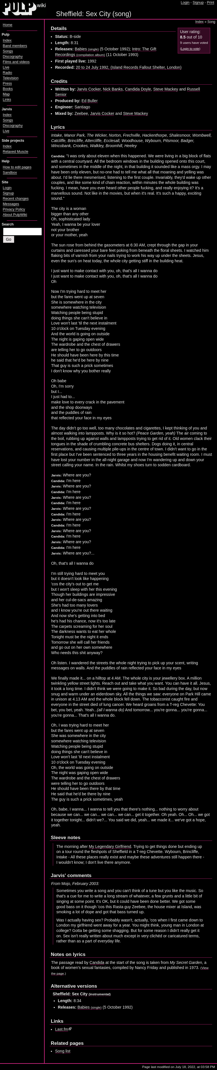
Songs (8, 51)
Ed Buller (90, 100)
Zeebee (81, 113)
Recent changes (16, 199)
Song (211, 22)
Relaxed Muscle (15, 152)
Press (7, 83)
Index (199, 22)
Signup (198, 3)
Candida (97, 962)
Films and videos (16, 62)
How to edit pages (17, 167)
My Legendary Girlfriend (110, 846)
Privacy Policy (14, 209)
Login (185, 3)
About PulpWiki (15, 215)
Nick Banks (113, 89)
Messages (11, 204)
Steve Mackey (165, 89)
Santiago (82, 107)
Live (6, 67)
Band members (15, 46)
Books (8, 89)
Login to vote (190, 48)
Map (6, 94)
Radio (7, 73)
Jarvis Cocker (89, 89)
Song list (62, 1051)
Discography (13, 57)
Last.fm (61, 1029)
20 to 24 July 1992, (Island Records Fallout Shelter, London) (128, 67)
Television (11, 78)
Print (210, 3)
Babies (87, 49)
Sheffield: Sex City (82, 994)
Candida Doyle (138, 89)
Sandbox (10, 173)
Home (7, 25)
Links (7, 100)
